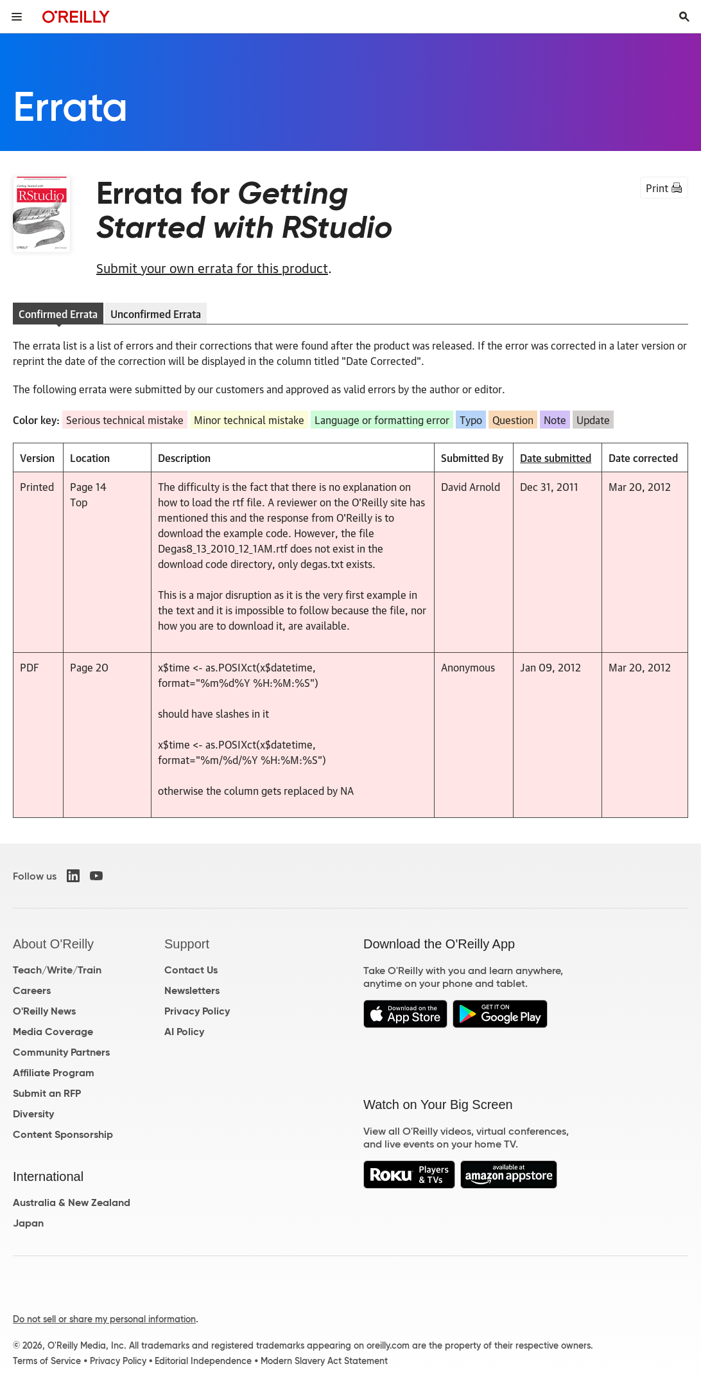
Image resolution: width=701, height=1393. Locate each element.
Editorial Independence (203, 1361)
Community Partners (61, 1052)
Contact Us (191, 970)
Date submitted (555, 457)
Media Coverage (53, 1031)
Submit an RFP (47, 1093)
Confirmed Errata (58, 313)
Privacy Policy (197, 1011)
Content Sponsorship (63, 1134)
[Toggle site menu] (16, 16)
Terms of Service (47, 1361)
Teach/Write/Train (57, 970)
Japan (28, 1223)
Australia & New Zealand (71, 1202)
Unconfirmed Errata (155, 313)
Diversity (33, 1114)
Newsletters (192, 990)
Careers (32, 990)
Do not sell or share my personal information (104, 1319)
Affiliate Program (53, 1072)
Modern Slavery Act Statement (324, 1361)
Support (186, 944)
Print (664, 188)
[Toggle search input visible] (684, 16)
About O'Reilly (53, 944)
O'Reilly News (44, 1011)
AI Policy (184, 1031)
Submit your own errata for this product (212, 267)
